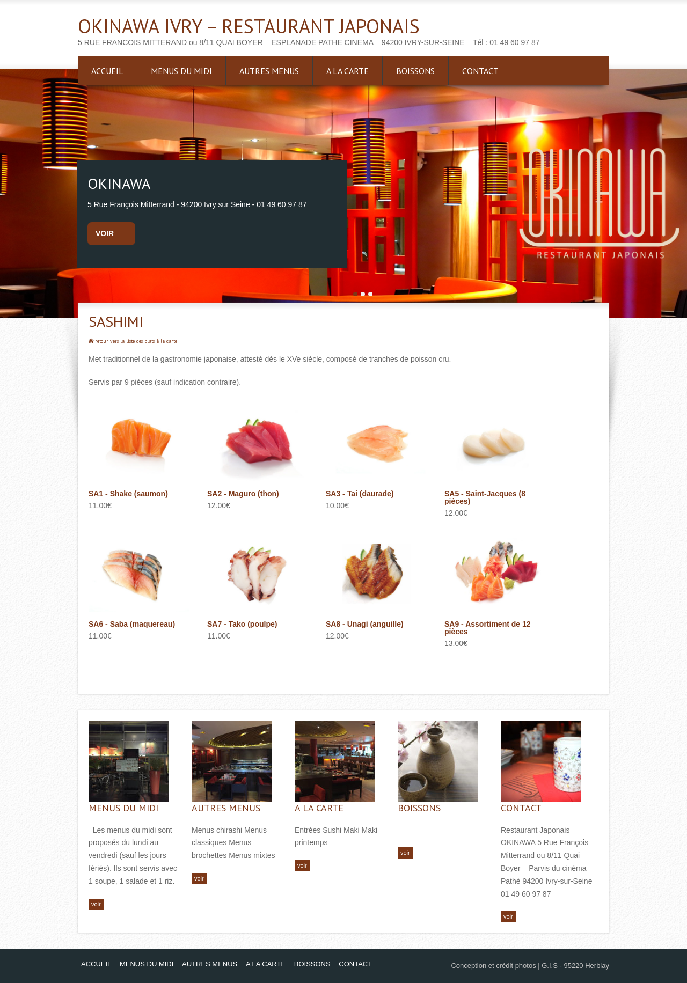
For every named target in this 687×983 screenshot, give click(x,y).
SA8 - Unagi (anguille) (365, 624)
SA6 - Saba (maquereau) (132, 624)
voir (105, 233)
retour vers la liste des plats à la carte (133, 341)
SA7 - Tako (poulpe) (242, 624)
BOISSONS (415, 70)
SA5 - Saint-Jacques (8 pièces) (484, 497)
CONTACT (480, 70)
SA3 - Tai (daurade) (360, 493)
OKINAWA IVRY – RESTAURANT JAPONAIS (249, 26)
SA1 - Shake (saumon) (128, 493)
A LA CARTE (347, 70)
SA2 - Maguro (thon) (243, 493)
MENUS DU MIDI (181, 70)
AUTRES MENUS (269, 70)
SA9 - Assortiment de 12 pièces (487, 628)
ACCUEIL (107, 70)
